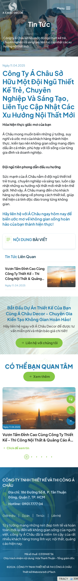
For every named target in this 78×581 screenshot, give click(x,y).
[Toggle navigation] (64, 8)
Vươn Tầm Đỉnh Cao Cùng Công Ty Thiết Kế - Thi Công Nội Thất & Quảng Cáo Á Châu (37, 440)
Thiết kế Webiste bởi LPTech (39, 572)
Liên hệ (56, 515)
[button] (26, 456)
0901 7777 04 (32, 504)
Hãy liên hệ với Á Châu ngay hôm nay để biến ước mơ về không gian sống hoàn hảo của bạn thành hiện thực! (37, 218)
